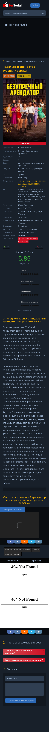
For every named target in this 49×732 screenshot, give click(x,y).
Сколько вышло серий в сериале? (18, 651)
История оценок (24, 310)
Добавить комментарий (21, 700)
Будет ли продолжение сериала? (23, 660)
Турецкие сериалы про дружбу (32, 181)
